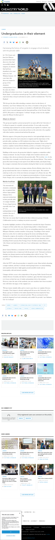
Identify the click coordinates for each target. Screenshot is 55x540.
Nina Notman (44, 459)
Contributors (27, 512)
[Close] (19, 513)
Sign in (21, 418)
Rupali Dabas (44, 482)
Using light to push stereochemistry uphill (8, 352)
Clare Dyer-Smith (27, 358)
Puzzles (23, 13)
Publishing (38, 1)
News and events (27, 527)
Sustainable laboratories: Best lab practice (27, 453)
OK (10, 531)
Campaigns (36, 527)
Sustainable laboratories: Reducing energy (27, 378)
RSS (34, 512)
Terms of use (26, 521)
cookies (48, 534)
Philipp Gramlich (27, 485)
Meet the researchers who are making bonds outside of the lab (45, 454)
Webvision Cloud (31, 538)
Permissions (42, 521)
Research (4, 350)
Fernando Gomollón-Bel (10, 37)
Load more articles (27, 392)
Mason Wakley (9, 357)
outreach (9, 308)
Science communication (37, 308)
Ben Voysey (7, 486)
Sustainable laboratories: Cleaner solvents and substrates (44, 379)
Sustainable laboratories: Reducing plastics (44, 352)
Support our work (30, 529)
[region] (10, 525)
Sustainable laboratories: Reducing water (9, 378)
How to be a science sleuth (45, 478)
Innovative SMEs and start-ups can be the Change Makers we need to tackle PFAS (9, 480)
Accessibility (34, 521)
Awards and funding (46, 527)
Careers (3, 29)
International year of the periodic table (31, 305)
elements (15, 305)
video (46, 157)
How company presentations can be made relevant (26, 480)
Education (44, 1)
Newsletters (6, 13)
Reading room (17, 13)
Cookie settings (10, 535)
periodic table (18, 308)
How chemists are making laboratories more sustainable (27, 353)
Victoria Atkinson (46, 357)
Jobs (11, 13)
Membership (51, 1)
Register (28, 418)
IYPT (45, 305)
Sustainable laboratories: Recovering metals (9, 453)
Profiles (26, 308)
